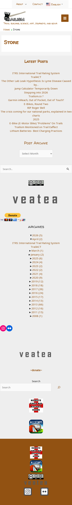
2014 (37, 300)
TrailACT (36, 77)
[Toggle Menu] (26, 4)
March (37, 250)
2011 (37, 312)
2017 (37, 289)
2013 (37, 304)
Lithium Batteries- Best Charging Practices (36, 130)
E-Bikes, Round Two (36, 104)
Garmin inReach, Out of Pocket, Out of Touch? (36, 100)
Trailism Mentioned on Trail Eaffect (36, 127)
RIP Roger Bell (36, 107)
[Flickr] (44, 492)
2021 (37, 273)
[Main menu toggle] (65, 18)
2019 (37, 281)
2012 (37, 308)
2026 (37, 235)
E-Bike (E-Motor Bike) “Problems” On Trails (36, 123)
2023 (37, 266)
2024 (37, 262)
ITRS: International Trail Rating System (36, 73)
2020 (37, 277)
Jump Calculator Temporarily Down (36, 88)
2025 (36, 119)
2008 (37, 316)
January (37, 254)
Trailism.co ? (36, 96)
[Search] (59, 387)
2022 (37, 270)
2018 (37, 285)
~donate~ (36, 370)
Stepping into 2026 (36, 92)
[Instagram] (28, 492)
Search (36, 381)
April (37, 239)
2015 (37, 297)
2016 (37, 293)
